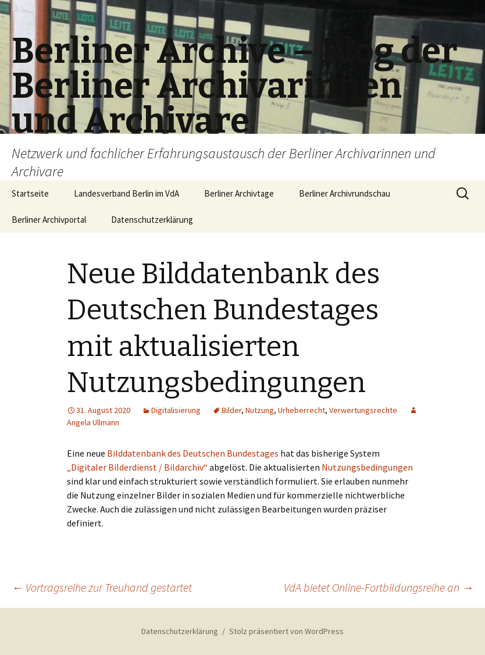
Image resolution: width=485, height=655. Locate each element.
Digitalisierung (176, 410)
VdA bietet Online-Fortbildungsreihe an (378, 587)
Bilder (231, 410)
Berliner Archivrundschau (344, 193)
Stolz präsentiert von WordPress (286, 631)
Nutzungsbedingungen (367, 467)
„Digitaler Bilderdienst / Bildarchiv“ (137, 467)
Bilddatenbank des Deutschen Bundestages (193, 453)
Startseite (30, 193)
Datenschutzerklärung (152, 219)
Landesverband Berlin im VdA (126, 193)
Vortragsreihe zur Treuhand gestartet (102, 587)
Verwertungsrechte (363, 410)
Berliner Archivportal (49, 219)
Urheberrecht (301, 410)
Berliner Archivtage (239, 193)
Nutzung (259, 410)
